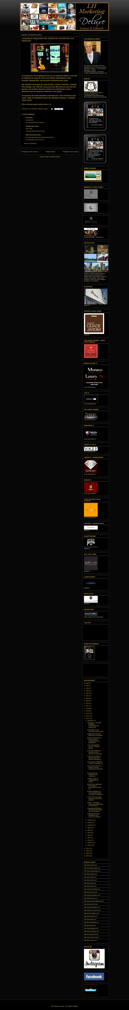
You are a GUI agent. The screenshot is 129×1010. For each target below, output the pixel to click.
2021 (87, 695)
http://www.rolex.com (90, 925)
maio (89, 835)
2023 (87, 691)
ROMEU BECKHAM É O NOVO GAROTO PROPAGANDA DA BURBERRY (94, 740)
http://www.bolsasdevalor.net (92, 871)
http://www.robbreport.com (91, 922)
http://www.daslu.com (90, 883)
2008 (87, 856)
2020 (87, 698)
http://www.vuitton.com (90, 940)
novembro (90, 820)
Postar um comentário (30, 143)
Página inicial (50, 152)
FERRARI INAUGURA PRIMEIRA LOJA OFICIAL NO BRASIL (94, 815)
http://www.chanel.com (90, 880)
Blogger (75, 1006)
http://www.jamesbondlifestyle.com (94, 901)
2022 (87, 693)
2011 (87, 848)
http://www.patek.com (90, 919)
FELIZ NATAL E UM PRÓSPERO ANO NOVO (95, 730)
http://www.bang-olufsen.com (92, 868)
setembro (90, 825)
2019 (87, 701)
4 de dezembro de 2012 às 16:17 (35, 139)
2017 (87, 706)
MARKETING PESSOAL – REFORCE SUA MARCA (95, 734)
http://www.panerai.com (90, 916)
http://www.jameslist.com (91, 904)
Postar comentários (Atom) (52, 156)
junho (89, 832)
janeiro (89, 845)
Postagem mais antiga (70, 152)
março (89, 840)
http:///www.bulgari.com (90, 874)
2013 (87, 716)
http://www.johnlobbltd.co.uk (92, 907)
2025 (87, 685)
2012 (87, 718)
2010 (87, 851)
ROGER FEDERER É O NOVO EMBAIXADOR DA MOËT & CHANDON (94, 793)
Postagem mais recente (30, 152)
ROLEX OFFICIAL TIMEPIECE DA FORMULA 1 (92, 774)
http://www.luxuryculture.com (92, 910)
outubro (89, 822)
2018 (87, 703)
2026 (87, 683)
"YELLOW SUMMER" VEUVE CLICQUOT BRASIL (93, 746)
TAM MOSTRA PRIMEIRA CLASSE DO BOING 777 (95, 762)
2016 (87, 708)
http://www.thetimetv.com (91, 934)
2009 (87, 853)
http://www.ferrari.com (90, 886)
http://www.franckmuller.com (92, 889)
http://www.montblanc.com (91, 913)
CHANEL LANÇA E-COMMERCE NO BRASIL (93, 780)
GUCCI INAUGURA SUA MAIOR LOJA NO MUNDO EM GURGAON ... (95, 768)
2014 (87, 713)
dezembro (90, 720)
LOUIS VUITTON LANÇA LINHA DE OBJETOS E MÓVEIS (94, 798)
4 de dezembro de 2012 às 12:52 (35, 131)
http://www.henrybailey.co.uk (92, 895)
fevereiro (90, 842)
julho (88, 830)
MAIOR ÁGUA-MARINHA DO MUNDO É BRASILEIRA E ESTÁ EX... (94, 787)
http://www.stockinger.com (91, 931)
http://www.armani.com (90, 865)
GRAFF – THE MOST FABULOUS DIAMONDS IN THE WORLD (95, 804)
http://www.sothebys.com (91, 928)
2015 (87, 711)
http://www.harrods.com (90, 892)
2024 (87, 688)
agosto (89, 827)
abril (88, 837)
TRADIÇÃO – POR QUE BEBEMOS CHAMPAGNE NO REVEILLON (94, 725)
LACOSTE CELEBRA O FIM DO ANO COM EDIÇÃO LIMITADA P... (94, 758)
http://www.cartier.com (90, 877)
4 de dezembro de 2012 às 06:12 (35, 122)
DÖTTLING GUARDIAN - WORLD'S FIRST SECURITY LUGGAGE (94, 752)
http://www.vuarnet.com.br (91, 937)
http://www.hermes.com (90, 898)
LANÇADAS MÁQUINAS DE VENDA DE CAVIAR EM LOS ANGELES (94, 810)
